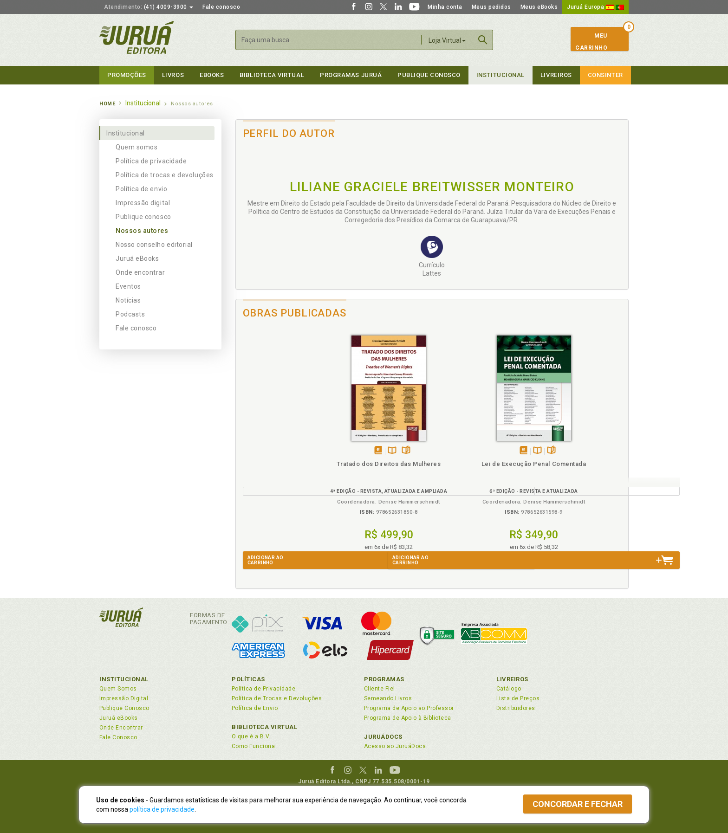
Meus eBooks (539, 7)
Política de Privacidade (263, 688)
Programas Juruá (351, 74)
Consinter (605, 74)
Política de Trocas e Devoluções (277, 698)
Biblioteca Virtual (265, 726)
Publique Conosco (429, 74)
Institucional (500, 74)
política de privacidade (162, 809)
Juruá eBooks (137, 258)
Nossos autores (142, 230)
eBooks (212, 74)
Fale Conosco (118, 737)
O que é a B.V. (251, 736)
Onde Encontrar (121, 727)
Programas (384, 679)
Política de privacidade (151, 161)
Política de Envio (255, 708)
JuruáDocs (383, 736)
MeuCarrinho (591, 41)
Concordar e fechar (578, 804)
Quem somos (136, 147)
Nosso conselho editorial (154, 244)
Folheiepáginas (302, 450)
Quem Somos (118, 688)
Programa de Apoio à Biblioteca (407, 718)
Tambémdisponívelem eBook (274, 450)
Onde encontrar (140, 272)
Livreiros (556, 74)
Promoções (126, 74)
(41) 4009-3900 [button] (148, 7)
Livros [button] (173, 74)
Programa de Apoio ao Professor (409, 708)
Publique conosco (143, 216)
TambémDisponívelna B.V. (288, 450)
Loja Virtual (447, 40)
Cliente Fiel (379, 688)
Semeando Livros (388, 698)
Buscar (483, 40)
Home (107, 104)
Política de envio (141, 189)
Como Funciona (253, 746)
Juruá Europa (595, 7)
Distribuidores (515, 708)
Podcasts (130, 314)
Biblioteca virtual (272, 74)
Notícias (128, 300)
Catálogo (508, 688)
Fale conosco (221, 7)
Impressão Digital (123, 698)
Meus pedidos (491, 7)
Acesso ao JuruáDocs (395, 746)
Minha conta (445, 7)
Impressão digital (143, 203)
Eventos (128, 286)
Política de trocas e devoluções (165, 175)
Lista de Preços (518, 698)
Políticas (248, 679)
